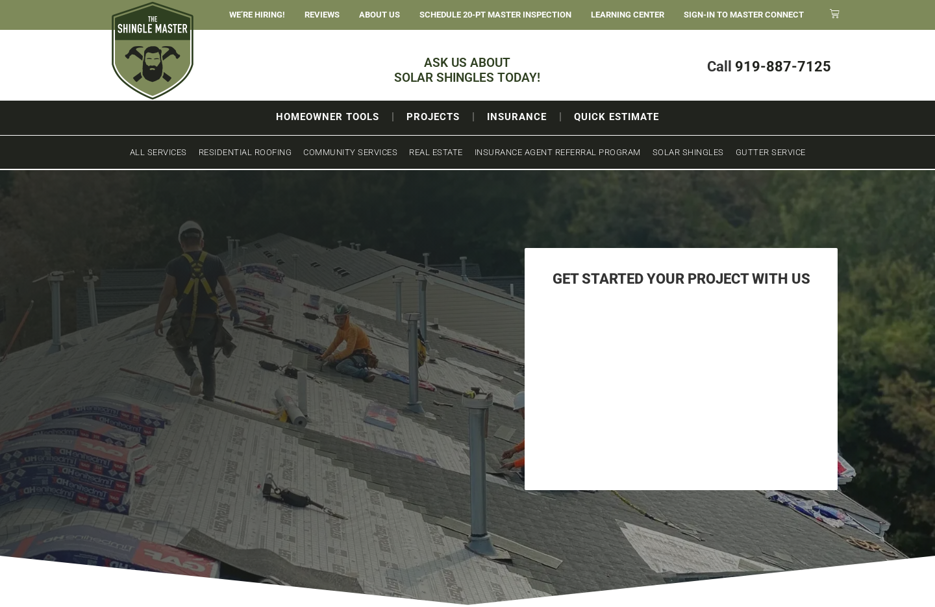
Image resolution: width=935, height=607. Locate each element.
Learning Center (627, 14)
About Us (379, 14)
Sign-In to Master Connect (744, 14)
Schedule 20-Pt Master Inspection (495, 14)
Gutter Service (771, 152)
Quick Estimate (616, 117)
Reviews (322, 14)
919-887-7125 (783, 66)
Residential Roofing (245, 152)
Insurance (517, 117)
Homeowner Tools (327, 117)
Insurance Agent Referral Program (558, 152)
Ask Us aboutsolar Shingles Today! (467, 70)
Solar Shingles (688, 152)
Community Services (350, 152)
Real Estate (436, 152)
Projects (433, 117)
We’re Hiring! (257, 14)
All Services (158, 152)
